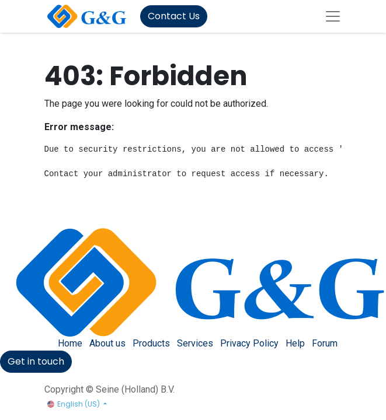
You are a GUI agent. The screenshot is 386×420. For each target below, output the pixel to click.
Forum (325, 343)
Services (195, 343)
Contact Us (174, 16)
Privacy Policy (249, 343)
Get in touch (36, 361)
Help (295, 343)
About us (107, 343)
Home (70, 343)
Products (151, 343)
